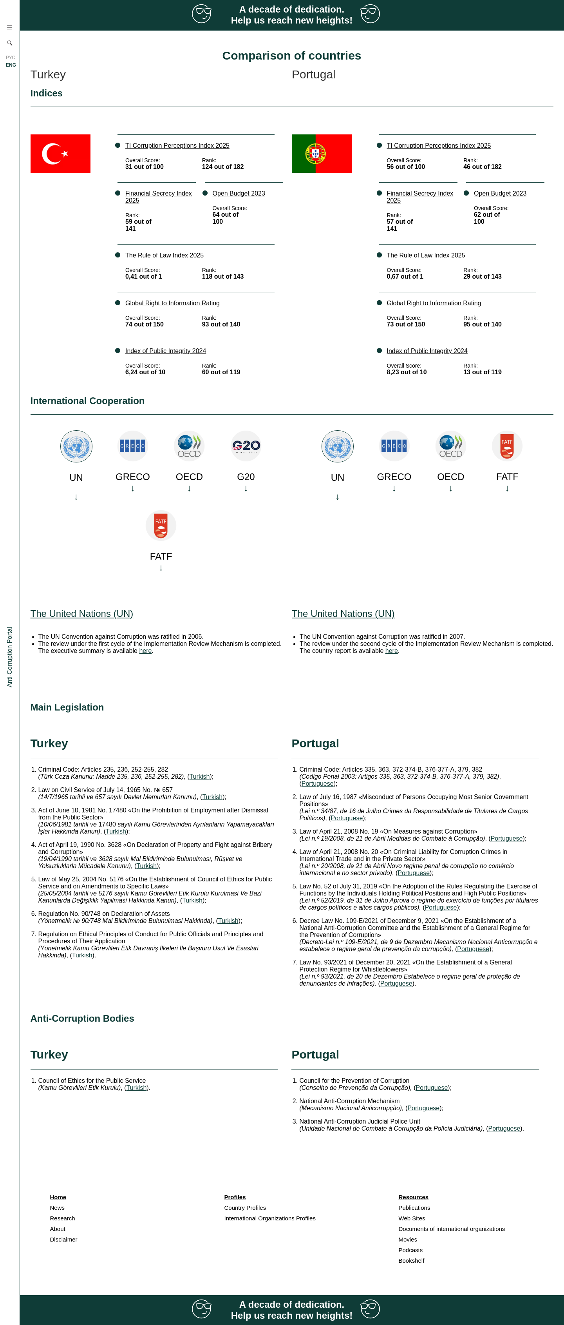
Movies (408, 1239)
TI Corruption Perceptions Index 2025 (177, 145)
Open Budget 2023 (239, 193)
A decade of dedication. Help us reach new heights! (292, 14)
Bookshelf (412, 1260)
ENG (11, 65)
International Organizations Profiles (270, 1218)
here (145, 650)
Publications (414, 1207)
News (57, 1207)
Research (62, 1218)
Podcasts (411, 1250)
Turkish (200, 776)
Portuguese (318, 783)
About (57, 1228)
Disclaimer (64, 1239)
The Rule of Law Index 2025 (164, 255)
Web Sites (412, 1218)
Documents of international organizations (452, 1228)
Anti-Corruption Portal (9, 657)
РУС (10, 57)
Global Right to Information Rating (172, 303)
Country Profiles (245, 1207)
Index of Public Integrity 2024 (165, 351)
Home (58, 1197)
